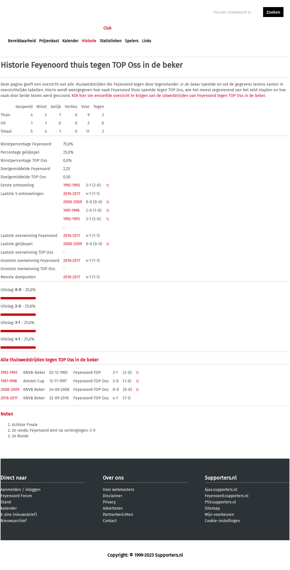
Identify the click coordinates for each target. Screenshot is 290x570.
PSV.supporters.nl (220, 502)
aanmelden (273, 28)
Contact (110, 520)
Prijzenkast (49, 41)
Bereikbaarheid (22, 41)
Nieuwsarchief (14, 520)
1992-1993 (71, 185)
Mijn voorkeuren (219, 514)
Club (107, 28)
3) (107, 211)
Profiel (124, 28)
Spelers (131, 41)
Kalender (70, 41)
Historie (89, 41)
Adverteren (113, 508)
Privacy (109, 502)
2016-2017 (71, 193)
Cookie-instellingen (222, 520)
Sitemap (212, 508)
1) (107, 185)
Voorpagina (18, 28)
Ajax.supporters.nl (221, 489)
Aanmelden (11, 489)
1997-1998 (71, 210)
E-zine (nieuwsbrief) (19, 514)
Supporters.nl (220, 478)
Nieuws (42, 28)
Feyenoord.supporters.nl (226, 495)
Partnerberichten (118, 514)
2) (107, 202)
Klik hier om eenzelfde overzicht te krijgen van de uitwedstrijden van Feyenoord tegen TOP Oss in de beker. (169, 95)
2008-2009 (72, 202)
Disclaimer (112, 495)
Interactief (86, 28)
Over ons (113, 478)
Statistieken (110, 41)
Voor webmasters (118, 489)
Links (146, 41)
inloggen (251, 28)
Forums (63, 28)
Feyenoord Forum (16, 495)
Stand (6, 502)
